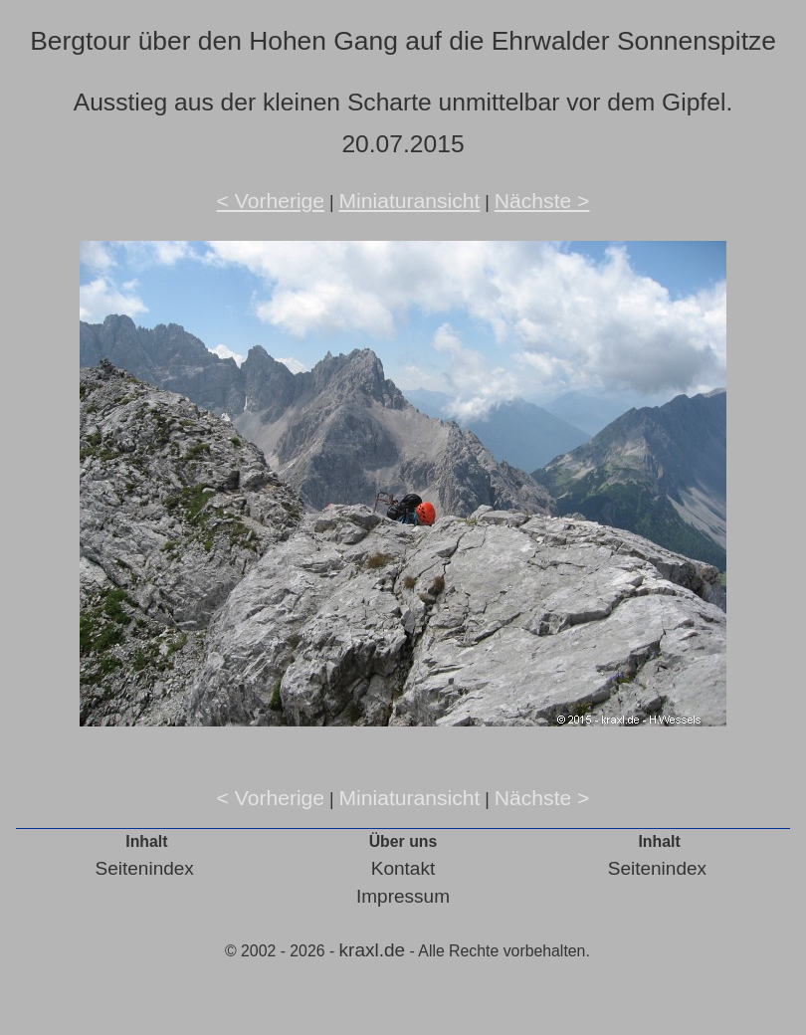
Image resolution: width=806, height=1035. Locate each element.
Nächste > (542, 200)
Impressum (403, 896)
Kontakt (403, 868)
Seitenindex (145, 868)
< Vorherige (271, 200)
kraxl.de (372, 949)
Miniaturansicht (409, 200)
